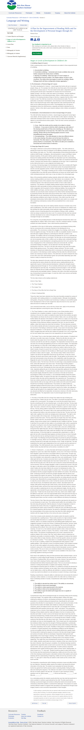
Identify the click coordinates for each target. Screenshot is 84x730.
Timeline (57, 13)
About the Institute (69, 13)
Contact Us (40, 716)
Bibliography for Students (13, 53)
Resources (12, 711)
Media (38, 13)
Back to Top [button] (72, 703)
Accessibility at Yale (13, 722)
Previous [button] (34, 703)
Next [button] (44, 703)
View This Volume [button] (12, 25)
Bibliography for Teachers (13, 50)
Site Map (23, 718)
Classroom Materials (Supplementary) (16, 56)
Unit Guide (10, 33)
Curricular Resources (15, 13)
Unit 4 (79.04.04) (33, 17)
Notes (8, 47)
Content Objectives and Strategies (15, 36)
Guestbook (40, 714)
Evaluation (47, 13)
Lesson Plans (10, 44)
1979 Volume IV (23, 17)
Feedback (41, 711)
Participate (29, 13)
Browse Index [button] (23, 25)
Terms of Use (23, 722)
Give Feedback (37, 53)
